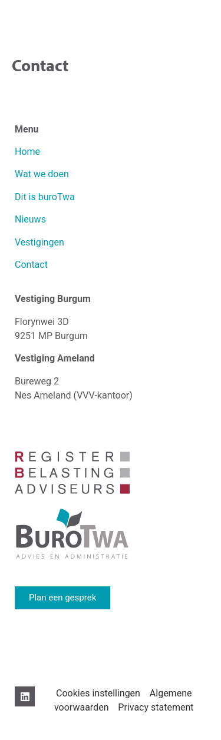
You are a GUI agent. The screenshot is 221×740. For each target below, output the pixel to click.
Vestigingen (41, 242)
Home (27, 151)
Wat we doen (42, 174)
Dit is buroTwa (45, 197)
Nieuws (30, 219)
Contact (31, 264)
